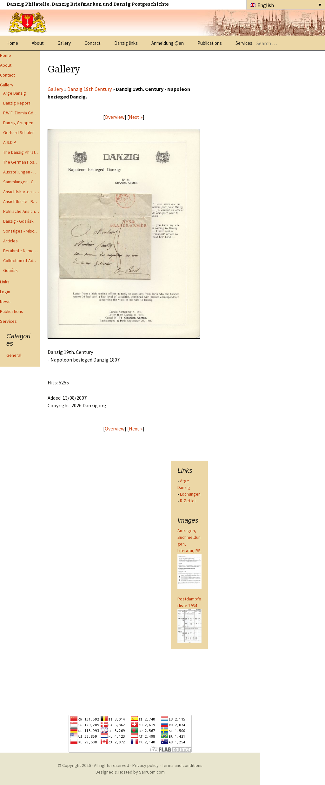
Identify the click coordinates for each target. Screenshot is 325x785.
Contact (92, 43)
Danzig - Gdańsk (18, 221)
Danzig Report (16, 103)
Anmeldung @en (167, 43)
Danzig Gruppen (18, 122)
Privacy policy (145, 765)
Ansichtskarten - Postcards (21, 191)
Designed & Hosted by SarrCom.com (130, 772)
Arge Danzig (14, 93)
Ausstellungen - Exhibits (21, 172)
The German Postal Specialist (21, 162)
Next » (136, 117)
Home (12, 43)
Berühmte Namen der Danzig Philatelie (21, 251)
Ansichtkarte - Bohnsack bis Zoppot (21, 201)
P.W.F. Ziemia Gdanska (21, 113)
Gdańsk (10, 270)
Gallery (64, 43)
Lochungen (190, 494)
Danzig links (126, 43)
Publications (209, 43)
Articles (10, 241)
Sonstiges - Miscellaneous (21, 231)
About (38, 43)
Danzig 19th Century (89, 89)
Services (243, 43)
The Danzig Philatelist (21, 152)
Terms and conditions (182, 765)
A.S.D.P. (10, 142)
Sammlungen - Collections (21, 182)
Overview (114, 117)
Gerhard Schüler (18, 132)
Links (5, 282)
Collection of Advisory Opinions (21, 260)
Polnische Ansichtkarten (21, 211)
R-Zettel (188, 501)
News (5, 301)
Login (5, 291)
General (13, 355)
